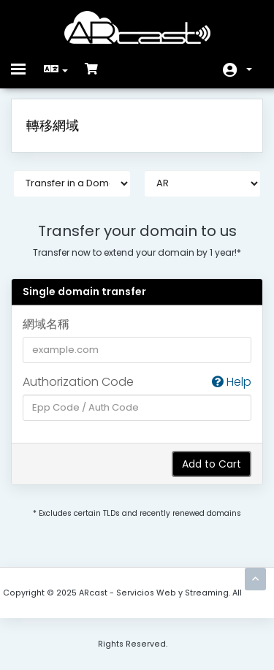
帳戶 (249, 69)
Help (231, 382)
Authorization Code (137, 382)
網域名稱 (46, 324)
